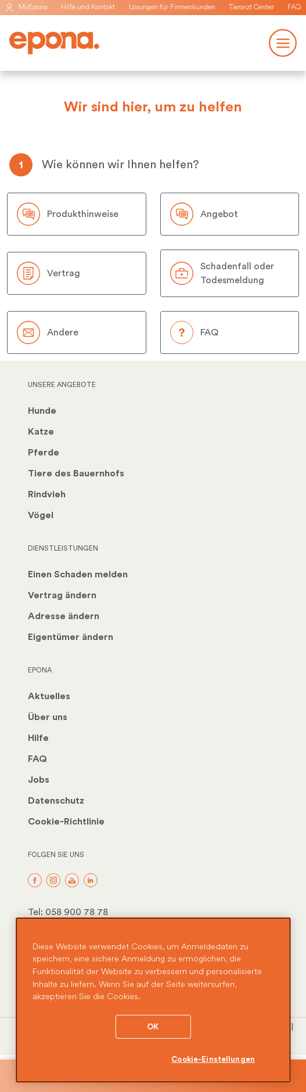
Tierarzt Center (251, 7)
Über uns (47, 717)
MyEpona (26, 7)
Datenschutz (56, 800)
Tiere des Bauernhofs (76, 473)
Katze (41, 431)
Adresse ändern (63, 616)
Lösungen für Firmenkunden (172, 7)
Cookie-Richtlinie (66, 821)
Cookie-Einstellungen (213, 1059)
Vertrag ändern (62, 595)
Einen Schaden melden (78, 574)
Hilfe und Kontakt (88, 7)
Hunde (42, 410)
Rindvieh (47, 494)
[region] (152, 1000)
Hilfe (38, 738)
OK (153, 1026)
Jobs (38, 779)
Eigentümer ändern (70, 637)
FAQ (294, 7)
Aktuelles (49, 696)
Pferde (43, 452)
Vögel (40, 515)
